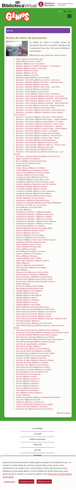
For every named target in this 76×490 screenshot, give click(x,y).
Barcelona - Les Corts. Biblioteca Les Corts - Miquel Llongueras (40, 105)
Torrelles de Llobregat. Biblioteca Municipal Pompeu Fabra (38, 397)
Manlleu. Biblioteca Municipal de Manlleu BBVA (34, 228)
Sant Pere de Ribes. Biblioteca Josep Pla (31, 358)
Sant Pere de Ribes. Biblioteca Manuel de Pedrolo (35, 360)
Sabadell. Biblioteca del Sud (26, 298)
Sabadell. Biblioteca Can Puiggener (29, 291)
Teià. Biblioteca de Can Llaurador (28, 374)
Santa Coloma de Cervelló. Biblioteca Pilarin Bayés (35, 309)
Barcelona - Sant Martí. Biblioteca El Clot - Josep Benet (37, 131)
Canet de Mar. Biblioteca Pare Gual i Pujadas (33, 172)
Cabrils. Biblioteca (23, 165)
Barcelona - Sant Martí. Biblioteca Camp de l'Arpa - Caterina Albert (41, 128)
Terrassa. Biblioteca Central (26, 376)
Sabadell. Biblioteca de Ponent (27, 300)
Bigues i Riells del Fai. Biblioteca (28, 159)
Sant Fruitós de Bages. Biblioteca (28, 346)
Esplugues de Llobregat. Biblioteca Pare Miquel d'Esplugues (38, 203)
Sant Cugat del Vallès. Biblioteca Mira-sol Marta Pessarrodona (39, 339)
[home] (16, 16)
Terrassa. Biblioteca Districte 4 (27, 383)
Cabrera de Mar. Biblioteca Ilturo (28, 163)
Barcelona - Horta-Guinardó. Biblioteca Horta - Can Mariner (39, 101)
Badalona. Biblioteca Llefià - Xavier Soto (31, 68)
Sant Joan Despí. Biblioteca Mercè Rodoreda (33, 349)
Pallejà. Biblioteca (22, 263)
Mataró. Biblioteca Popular (26, 249)
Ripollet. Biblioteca (23, 284)
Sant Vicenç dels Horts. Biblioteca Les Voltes (33, 367)
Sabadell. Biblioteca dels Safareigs (29, 295)
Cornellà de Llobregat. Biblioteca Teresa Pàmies (34, 196)
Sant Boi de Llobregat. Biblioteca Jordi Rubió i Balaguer (37, 335)
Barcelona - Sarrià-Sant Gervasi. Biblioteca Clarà (34, 149)
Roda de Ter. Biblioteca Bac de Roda (29, 286)
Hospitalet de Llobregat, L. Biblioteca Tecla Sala (34, 223)
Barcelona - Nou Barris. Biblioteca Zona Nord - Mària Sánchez (39, 117)
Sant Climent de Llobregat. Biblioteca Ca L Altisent (35, 337)
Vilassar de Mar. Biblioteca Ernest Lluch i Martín (34, 409)
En (70, 11)
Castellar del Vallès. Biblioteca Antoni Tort (32, 177)
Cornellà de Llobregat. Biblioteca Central (31, 189)
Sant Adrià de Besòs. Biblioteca (28, 321)
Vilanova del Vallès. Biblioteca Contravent (32, 406)
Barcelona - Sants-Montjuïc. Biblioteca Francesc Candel (37, 142)
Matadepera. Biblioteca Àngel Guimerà (30, 242)
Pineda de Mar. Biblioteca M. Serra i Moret (32, 272)
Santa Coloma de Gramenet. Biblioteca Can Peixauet (36, 311)
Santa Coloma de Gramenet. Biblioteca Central (33, 314)
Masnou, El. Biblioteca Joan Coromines (31, 237)
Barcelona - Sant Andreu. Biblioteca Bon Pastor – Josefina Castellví (41, 119)
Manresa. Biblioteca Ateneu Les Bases (30, 230)
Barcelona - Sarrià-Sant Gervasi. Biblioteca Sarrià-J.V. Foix (38, 156)
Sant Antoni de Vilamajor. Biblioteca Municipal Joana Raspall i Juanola (42, 332)
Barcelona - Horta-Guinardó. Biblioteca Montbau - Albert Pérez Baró (42, 103)
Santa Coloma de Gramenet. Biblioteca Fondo (33, 316)
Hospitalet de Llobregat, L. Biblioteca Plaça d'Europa (36, 221)
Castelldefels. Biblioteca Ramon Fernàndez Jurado (35, 182)
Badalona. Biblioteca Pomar (26, 73)
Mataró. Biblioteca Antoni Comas (28, 244)
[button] (70, 16)
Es (65, 11)
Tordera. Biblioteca (23, 395)
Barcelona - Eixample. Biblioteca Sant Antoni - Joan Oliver (38, 87)
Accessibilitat (38, 428)
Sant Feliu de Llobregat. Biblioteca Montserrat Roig (35, 342)
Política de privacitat (38, 439)
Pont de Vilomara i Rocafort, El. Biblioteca (32, 274)
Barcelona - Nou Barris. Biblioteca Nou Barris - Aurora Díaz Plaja (40, 110)
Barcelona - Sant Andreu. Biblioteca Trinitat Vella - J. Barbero (39, 126)
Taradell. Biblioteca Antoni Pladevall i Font (32, 372)
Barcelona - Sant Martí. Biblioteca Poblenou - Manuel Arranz (39, 135)
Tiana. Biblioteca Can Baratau (27, 390)
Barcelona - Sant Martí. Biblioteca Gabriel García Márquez (38, 133)
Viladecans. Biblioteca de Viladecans (30, 402)
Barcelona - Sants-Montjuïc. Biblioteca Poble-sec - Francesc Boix (40, 145)
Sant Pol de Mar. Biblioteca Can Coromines (32, 365)
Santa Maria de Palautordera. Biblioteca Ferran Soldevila (37, 330)
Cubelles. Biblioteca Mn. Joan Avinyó (30, 198)
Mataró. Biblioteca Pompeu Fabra (28, 247)
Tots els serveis (63, 413)
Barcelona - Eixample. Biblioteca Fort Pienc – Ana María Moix (39, 82)
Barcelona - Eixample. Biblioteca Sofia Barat (32, 89)
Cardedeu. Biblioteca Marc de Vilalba (30, 175)
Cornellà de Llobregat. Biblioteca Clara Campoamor (35, 191)
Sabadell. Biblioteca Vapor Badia (28, 304)
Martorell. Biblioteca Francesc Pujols (30, 235)
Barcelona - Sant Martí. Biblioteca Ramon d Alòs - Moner (37, 138)
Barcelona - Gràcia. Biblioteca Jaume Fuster (32, 91)
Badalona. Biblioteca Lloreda (27, 71)
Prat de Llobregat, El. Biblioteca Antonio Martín (34, 277)
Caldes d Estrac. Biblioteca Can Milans (30, 168)
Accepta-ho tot (26, 481)
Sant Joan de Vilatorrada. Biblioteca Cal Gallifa (33, 351)
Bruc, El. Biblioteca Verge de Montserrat (31, 161)
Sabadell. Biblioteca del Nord (27, 293)
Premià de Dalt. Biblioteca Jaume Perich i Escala (34, 279)
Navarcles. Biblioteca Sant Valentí (28, 254)
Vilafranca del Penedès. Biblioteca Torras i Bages (34, 404)
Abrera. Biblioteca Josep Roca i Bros (29, 59)
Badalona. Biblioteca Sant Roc (27, 75)
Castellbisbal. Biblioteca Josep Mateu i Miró (32, 179)
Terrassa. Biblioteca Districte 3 (27, 381)
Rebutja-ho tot (44, 481)
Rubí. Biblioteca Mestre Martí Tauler (30, 288)
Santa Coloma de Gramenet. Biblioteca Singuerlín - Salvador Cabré (41, 318)
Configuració (9, 481)
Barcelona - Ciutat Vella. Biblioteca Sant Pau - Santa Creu (37, 80)
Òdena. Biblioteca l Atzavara (26, 256)
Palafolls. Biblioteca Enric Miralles (29, 258)
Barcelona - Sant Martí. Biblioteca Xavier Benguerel (35, 140)
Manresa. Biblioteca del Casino (27, 233)
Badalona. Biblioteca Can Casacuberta (30, 64)
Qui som (37, 450)
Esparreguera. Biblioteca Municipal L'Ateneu (32, 200)
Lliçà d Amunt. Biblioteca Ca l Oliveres (30, 226)
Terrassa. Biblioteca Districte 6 (27, 388)
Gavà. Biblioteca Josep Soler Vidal (29, 207)
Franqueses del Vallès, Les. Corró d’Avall (31, 205)
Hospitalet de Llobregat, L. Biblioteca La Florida (34, 219)
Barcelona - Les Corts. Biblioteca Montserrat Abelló (35, 108)
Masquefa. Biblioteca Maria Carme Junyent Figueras (36, 240)
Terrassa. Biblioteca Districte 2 (27, 379)
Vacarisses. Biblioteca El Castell (28, 399)
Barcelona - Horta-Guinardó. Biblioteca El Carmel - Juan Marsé (40, 96)
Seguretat (37, 455)
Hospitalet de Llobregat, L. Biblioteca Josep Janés (35, 214)
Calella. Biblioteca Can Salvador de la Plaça (32, 170)
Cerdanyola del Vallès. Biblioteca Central (31, 186)
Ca (60, 11)
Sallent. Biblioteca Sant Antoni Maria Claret (32, 307)
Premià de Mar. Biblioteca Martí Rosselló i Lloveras (35, 281)
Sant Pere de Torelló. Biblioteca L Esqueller (32, 362)
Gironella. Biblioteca (23, 210)
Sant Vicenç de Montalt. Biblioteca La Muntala (33, 369)
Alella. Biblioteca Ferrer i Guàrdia (28, 61)
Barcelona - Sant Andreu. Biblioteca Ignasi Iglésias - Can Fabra (39, 121)
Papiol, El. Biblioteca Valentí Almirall (29, 265)
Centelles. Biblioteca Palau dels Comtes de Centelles (36, 184)
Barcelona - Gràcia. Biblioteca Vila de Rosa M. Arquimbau (37, 94)
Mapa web (38, 444)
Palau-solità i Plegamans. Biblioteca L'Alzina (32, 260)
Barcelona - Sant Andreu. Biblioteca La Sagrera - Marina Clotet (40, 124)
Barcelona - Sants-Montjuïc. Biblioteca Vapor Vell (34, 147)
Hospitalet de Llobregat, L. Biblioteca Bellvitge (33, 212)
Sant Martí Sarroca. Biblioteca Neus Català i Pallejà (35, 353)
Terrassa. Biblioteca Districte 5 (27, 386)
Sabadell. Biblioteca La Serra (26, 302)
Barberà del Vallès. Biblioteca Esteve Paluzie (32, 77)
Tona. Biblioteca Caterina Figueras (29, 393)
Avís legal (37, 434)
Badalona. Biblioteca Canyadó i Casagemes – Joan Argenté (38, 66)
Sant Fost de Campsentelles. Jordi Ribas (31, 344)
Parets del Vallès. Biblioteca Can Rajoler (31, 267)
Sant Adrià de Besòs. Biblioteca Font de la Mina (34, 323)
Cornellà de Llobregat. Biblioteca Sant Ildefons (33, 193)
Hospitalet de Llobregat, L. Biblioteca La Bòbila (34, 216)
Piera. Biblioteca (22, 270)
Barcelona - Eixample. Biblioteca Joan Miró (32, 84)
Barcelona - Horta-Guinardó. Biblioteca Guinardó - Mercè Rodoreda (42, 98)
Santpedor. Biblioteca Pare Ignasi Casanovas (33, 355)
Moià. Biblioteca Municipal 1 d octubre (31, 251)
